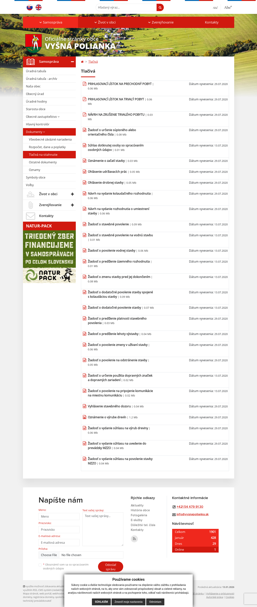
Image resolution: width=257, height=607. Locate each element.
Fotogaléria (139, 515)
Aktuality (137, 505)
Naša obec (33, 86)
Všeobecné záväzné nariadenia (50, 139)
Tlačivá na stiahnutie (43, 155)
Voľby (30, 185)
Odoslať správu (110, 567)
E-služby (136, 520)
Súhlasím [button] (101, 601)
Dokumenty (35, 132)
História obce (140, 510)
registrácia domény (43, 597)
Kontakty (211, 22)
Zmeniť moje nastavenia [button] (128, 601)
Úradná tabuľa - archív (41, 79)
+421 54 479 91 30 (190, 506)
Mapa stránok (30, 593)
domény (27, 597)
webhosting (58, 593)
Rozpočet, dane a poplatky (47, 147)
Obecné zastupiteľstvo (42, 117)
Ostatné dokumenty (43, 162)
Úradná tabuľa (36, 71)
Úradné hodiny (36, 101)
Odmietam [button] (155, 601)
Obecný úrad (35, 94)
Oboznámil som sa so (66, 566)
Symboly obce (35, 177)
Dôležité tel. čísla (143, 525)
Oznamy (34, 170)
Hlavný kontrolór (37, 124)
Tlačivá (93, 62)
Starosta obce (35, 109)
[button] (50, 22)
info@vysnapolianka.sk (193, 514)
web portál (45, 593)
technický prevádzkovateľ (37, 600)
